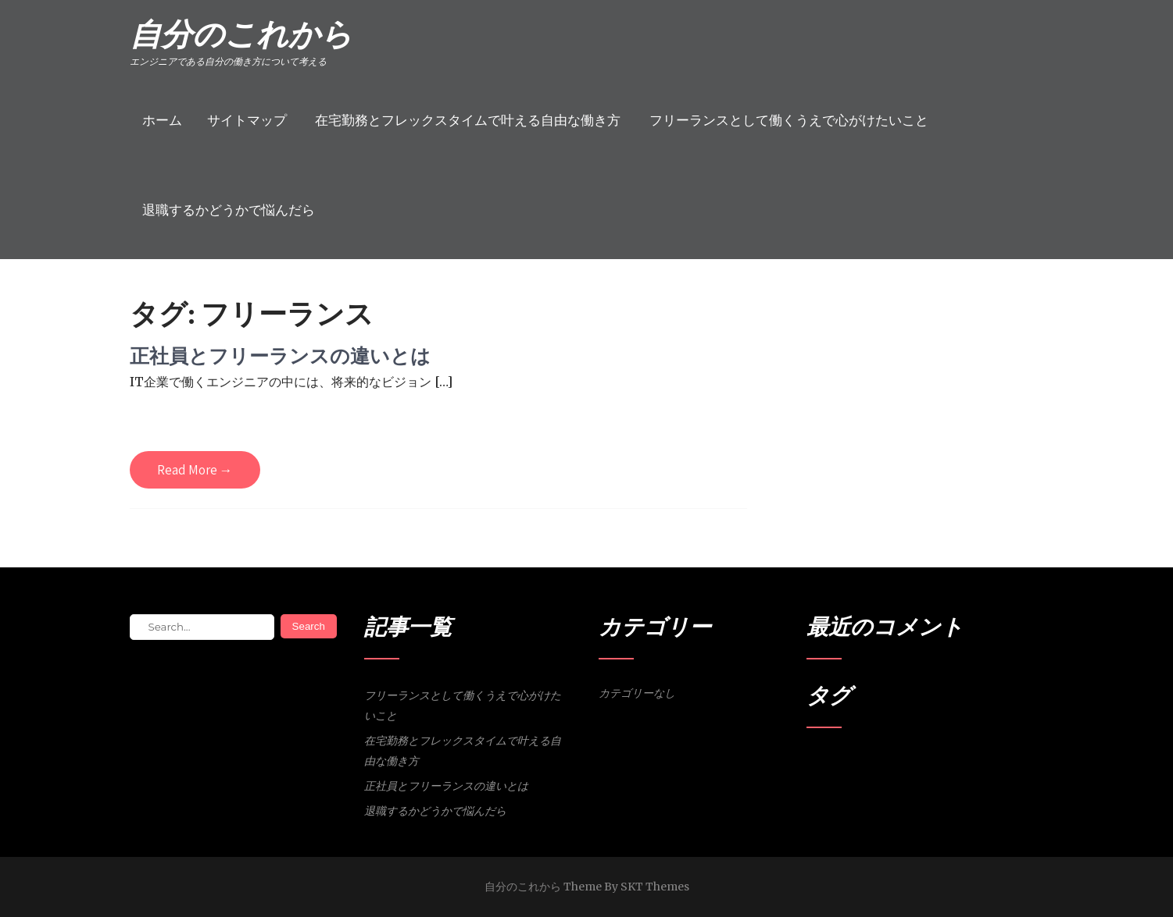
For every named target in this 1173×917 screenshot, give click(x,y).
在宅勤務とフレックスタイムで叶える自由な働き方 (467, 120)
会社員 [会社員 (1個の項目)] (873, 762)
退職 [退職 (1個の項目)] (933, 762)
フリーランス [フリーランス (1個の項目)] (832, 762)
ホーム (162, 120)
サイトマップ (247, 120)
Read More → (195, 469)
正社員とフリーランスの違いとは (280, 355)
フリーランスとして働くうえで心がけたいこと (788, 120)
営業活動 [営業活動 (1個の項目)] (906, 762)
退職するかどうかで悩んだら (228, 210)
